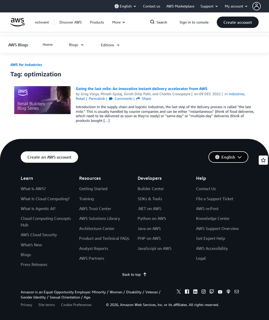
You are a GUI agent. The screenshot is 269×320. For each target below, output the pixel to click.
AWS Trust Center (95, 208)
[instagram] (203, 292)
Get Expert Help (210, 238)
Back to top (134, 274)
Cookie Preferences (76, 304)
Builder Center (151, 188)
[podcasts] (228, 292)
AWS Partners (91, 258)
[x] (179, 292)
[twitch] (212, 292)
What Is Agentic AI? (38, 208)
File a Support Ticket (214, 198)
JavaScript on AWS (154, 248)
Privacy (26, 304)
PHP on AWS (149, 238)
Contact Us (206, 188)
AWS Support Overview (217, 228)
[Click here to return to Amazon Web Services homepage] (17, 25)
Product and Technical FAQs (104, 238)
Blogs (26, 254)
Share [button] (143, 98)
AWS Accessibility (212, 248)
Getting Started (93, 188)
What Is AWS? (33, 188)
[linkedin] (195, 292)
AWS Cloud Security (39, 234)
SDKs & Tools (150, 198)
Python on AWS (152, 218)
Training (86, 198)
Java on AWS (149, 228)
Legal (201, 258)
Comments (120, 98)
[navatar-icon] (256, 6)
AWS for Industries (26, 64)
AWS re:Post (207, 208)
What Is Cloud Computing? (45, 198)
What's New (31, 244)
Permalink (97, 98)
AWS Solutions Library (99, 218)
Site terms (46, 304)
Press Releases (34, 264)
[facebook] (187, 292)
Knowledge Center (213, 218)
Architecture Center (97, 228)
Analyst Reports (93, 248)
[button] (260, 6)
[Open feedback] (263, 160)
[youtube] (220, 292)
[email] (237, 292)
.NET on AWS (149, 208)
